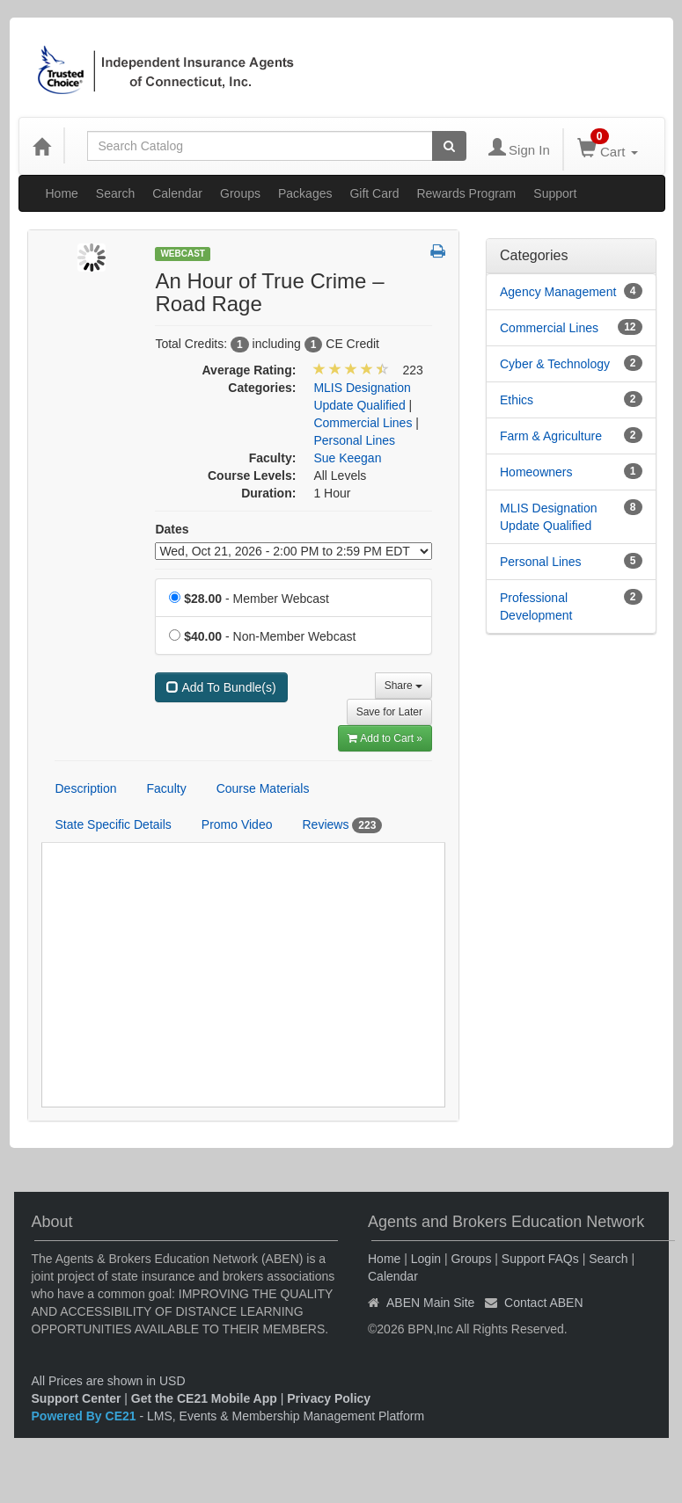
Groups (240, 193)
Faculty (167, 788)
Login (426, 1259)
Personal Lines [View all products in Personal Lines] (354, 440)
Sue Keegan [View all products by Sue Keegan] (347, 458)
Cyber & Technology (555, 364)
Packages (305, 193)
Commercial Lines (549, 328)
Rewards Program (466, 193)
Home (62, 193)
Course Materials (263, 788)
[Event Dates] (293, 551)
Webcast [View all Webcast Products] (182, 253)
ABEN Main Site (430, 1303)
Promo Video (237, 824)
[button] (437, 252)
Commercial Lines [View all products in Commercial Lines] (362, 423)
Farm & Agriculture (551, 436)
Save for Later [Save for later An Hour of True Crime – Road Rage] (389, 712)
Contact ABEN (543, 1303)
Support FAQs (540, 1259)
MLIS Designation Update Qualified (549, 517)
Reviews (342, 825)
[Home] (41, 146)
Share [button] (403, 685)
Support (554, 193)
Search (115, 193)
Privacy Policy (328, 1398)
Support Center (76, 1398)
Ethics (516, 400)
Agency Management (558, 292)
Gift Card (374, 193)
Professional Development (536, 606)
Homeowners (536, 472)
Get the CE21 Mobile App (204, 1398)
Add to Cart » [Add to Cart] (385, 738)
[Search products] (449, 146)
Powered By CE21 (86, 1416)
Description (86, 788)
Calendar (177, 193)
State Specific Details (113, 824)
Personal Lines (541, 562)
